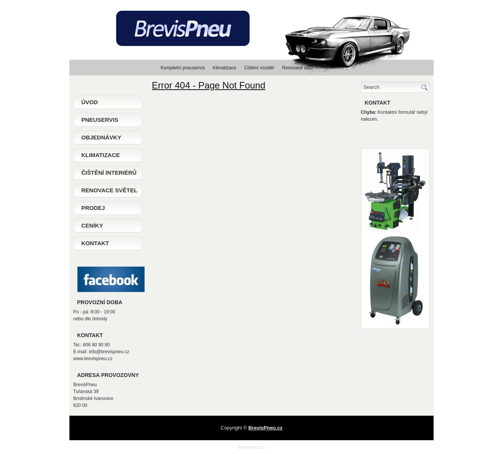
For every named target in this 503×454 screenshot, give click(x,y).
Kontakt (95, 243)
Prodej (93, 208)
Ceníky (92, 225)
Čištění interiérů (108, 172)
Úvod (89, 102)
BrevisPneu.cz (251, 447)
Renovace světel (109, 190)
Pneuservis (99, 119)
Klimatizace (100, 155)
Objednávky (101, 137)
